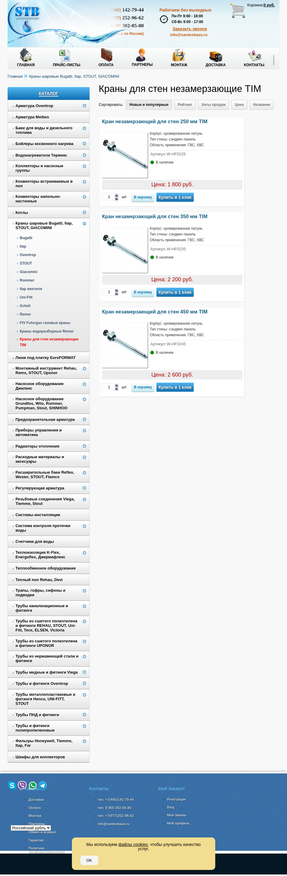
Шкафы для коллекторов (40, 757)
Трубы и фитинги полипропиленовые (35, 727)
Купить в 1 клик (175, 197)
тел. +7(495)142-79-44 (116, 799)
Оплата (106, 65)
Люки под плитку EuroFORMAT (45, 357)
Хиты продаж (213, 105)
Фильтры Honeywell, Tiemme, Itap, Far (43, 743)
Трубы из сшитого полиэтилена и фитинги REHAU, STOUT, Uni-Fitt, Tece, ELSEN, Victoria (46, 625)
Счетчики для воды (34, 541)
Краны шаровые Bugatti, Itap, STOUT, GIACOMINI (74, 76)
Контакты (254, 65)
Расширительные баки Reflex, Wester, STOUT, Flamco (44, 474)
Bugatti (26, 238)
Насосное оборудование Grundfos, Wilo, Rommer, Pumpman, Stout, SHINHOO (41, 403)
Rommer (27, 280)
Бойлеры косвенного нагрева (44, 143)
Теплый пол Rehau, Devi (39, 579)
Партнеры (142, 65)
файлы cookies (133, 844)
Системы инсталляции (37, 514)
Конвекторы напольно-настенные (38, 198)
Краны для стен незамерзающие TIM (49, 342)
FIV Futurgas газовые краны (45, 323)
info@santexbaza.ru (188, 34)
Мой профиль (178, 823)
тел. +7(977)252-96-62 (116, 815)
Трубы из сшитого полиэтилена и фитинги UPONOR (46, 643)
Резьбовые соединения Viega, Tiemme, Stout (45, 501)
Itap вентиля (31, 289)
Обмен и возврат (42, 832)
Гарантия (36, 840)
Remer (25, 314)
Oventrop (28, 255)
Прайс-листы (66, 65)
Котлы (21, 212)
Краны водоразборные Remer (47, 331)
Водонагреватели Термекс (41, 155)
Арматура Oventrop (34, 105)
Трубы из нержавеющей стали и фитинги (46, 658)
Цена (239, 105)
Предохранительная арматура (45, 419)
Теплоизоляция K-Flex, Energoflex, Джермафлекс (40, 554)
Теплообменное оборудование (45, 568)
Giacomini (28, 272)
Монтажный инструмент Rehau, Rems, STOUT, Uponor (46, 370)
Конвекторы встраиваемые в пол (44, 183)
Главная (26, 65)
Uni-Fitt (26, 297)
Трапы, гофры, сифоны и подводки (40, 592)
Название (261, 105)
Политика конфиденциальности (46, 850)
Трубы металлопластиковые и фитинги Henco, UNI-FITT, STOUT (45, 699)
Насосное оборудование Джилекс (39, 386)
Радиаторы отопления (37, 446)
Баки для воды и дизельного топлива (44, 130)
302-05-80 (114, 808)
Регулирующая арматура (39, 488)
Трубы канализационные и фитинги (41, 608)
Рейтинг (185, 105)
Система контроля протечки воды (42, 528)
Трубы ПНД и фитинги (37, 714)
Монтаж (179, 65)
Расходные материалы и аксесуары (39, 459)
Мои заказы (176, 815)
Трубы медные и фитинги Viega (46, 672)
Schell (25, 306)
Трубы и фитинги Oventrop (41, 683)
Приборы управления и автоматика (38, 432)
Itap (23, 246)
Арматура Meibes (32, 117)
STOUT (26, 263)
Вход (170, 807)
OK (89, 860)
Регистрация (176, 799)
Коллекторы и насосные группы (39, 168)
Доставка (216, 65)
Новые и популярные (149, 105)
